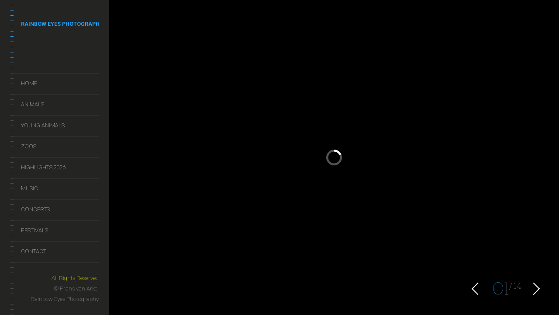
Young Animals (43, 125)
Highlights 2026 (43, 167)
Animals (32, 104)
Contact (33, 251)
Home (29, 83)
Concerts (35, 209)
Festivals (34, 230)
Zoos (28, 146)
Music (29, 188)
